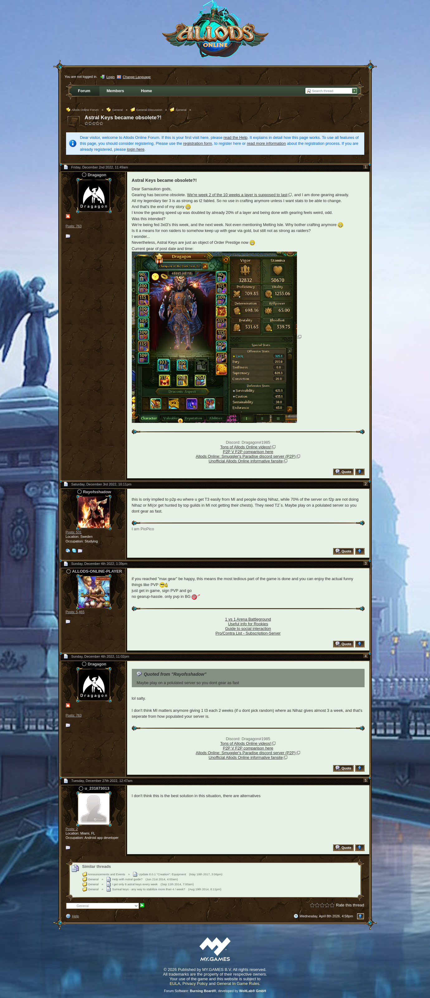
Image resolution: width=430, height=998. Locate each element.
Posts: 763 (74, 226)
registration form (197, 143)
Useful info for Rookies (248, 624)
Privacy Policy (195, 983)
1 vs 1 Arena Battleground (248, 619)
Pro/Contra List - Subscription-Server (247, 633)
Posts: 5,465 (75, 612)
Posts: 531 (74, 532)
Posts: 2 (72, 829)
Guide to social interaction (248, 628)
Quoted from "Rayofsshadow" (175, 674)
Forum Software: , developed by (215, 991)
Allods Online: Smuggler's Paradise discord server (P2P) (245, 456)
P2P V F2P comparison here (248, 451)
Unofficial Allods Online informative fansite (245, 461)
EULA (175, 983)
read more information (266, 143)
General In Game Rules (238, 983)
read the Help (235, 137)
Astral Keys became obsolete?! (123, 118)
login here (135, 149)
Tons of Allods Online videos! (245, 447)
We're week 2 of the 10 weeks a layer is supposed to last (237, 194)
